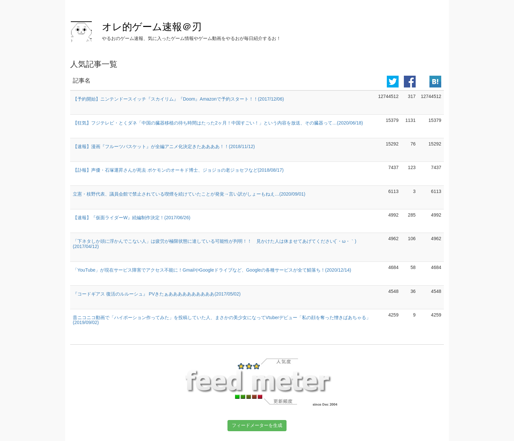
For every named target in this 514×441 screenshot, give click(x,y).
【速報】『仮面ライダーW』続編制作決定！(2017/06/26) (131, 217)
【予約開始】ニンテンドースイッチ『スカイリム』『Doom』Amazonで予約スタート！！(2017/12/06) (178, 99)
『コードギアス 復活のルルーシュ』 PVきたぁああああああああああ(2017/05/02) (157, 294)
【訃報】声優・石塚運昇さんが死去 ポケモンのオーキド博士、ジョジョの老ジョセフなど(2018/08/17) (178, 170)
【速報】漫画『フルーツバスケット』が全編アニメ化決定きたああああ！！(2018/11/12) (164, 146)
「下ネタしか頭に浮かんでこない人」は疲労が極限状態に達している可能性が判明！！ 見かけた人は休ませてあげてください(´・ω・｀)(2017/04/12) (214, 244)
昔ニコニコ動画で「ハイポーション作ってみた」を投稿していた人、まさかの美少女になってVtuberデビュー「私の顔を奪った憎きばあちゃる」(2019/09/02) (222, 320)
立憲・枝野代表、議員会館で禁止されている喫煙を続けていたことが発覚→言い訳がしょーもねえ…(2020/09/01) (189, 194)
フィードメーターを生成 (257, 425)
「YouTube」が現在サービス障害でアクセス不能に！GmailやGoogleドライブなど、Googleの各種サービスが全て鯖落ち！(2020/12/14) (212, 270)
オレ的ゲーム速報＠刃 (152, 26)
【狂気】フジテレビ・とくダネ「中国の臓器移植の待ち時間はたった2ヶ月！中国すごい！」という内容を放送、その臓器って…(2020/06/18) (218, 122)
